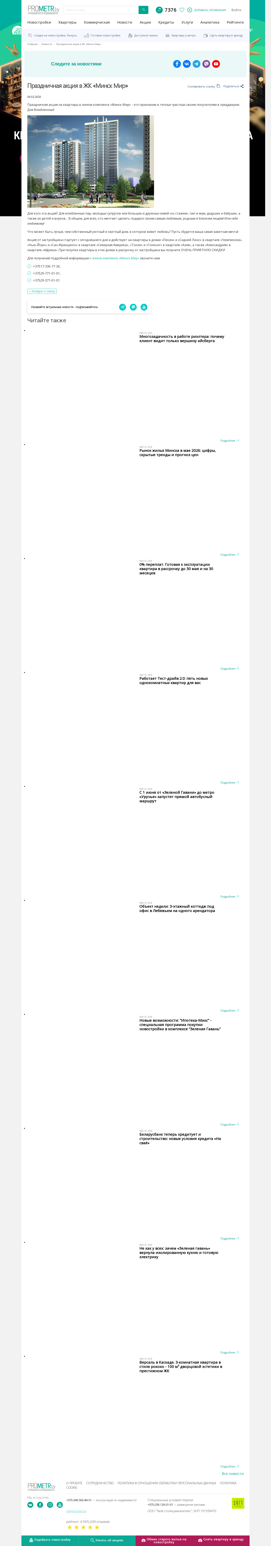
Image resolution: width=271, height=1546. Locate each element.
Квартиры (67, 22)
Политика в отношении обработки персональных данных (167, 1483)
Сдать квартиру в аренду (226, 35)
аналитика (209, 22)
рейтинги (235, 22)
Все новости (233, 1473)
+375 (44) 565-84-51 (101, 1500)
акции (145, 22)
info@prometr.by (76, 1511)
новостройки (39, 22)
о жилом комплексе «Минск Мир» (115, 258)
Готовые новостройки (105, 35)
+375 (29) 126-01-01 (176, 1504)
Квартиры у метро (183, 35)
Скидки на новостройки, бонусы (55, 35)
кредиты (166, 22)
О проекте (74, 1483)
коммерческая (97, 22)
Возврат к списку (43, 291)
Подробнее (229, 440)
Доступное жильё (146, 35)
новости (124, 22)
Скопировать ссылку (204, 86)
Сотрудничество (100, 1483)
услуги (187, 22)
